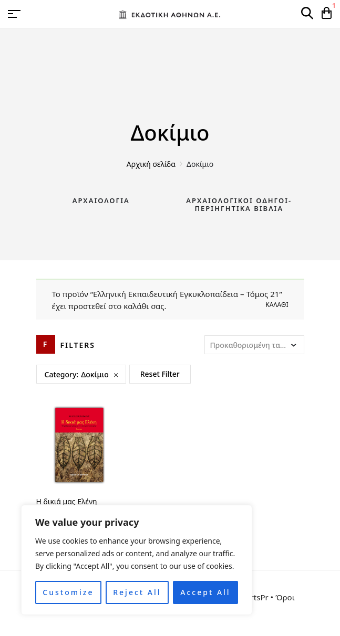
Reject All (137, 592)
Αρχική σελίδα (151, 164)
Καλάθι (276, 304)
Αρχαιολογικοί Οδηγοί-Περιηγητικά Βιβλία (239, 205)
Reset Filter (160, 374)
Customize (68, 592)
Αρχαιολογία (101, 200)
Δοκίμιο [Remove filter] (95, 374)
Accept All (205, 592)
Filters (78, 345)
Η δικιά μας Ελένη (66, 501)
